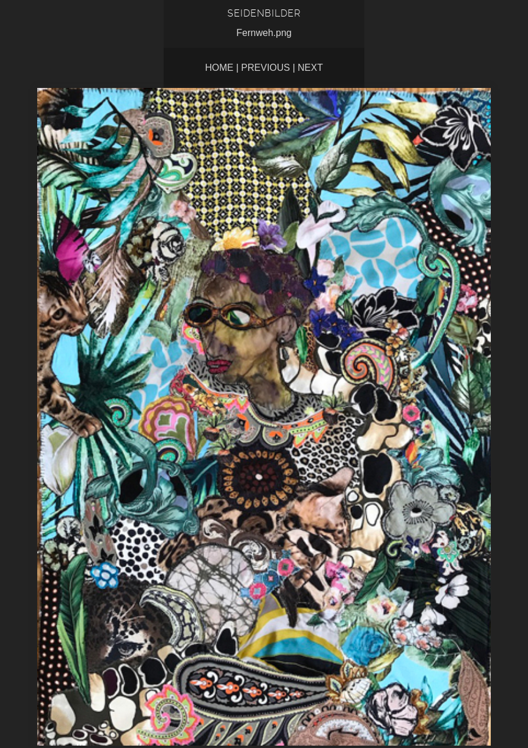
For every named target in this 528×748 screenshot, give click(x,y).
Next (310, 68)
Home (219, 68)
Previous (265, 68)
